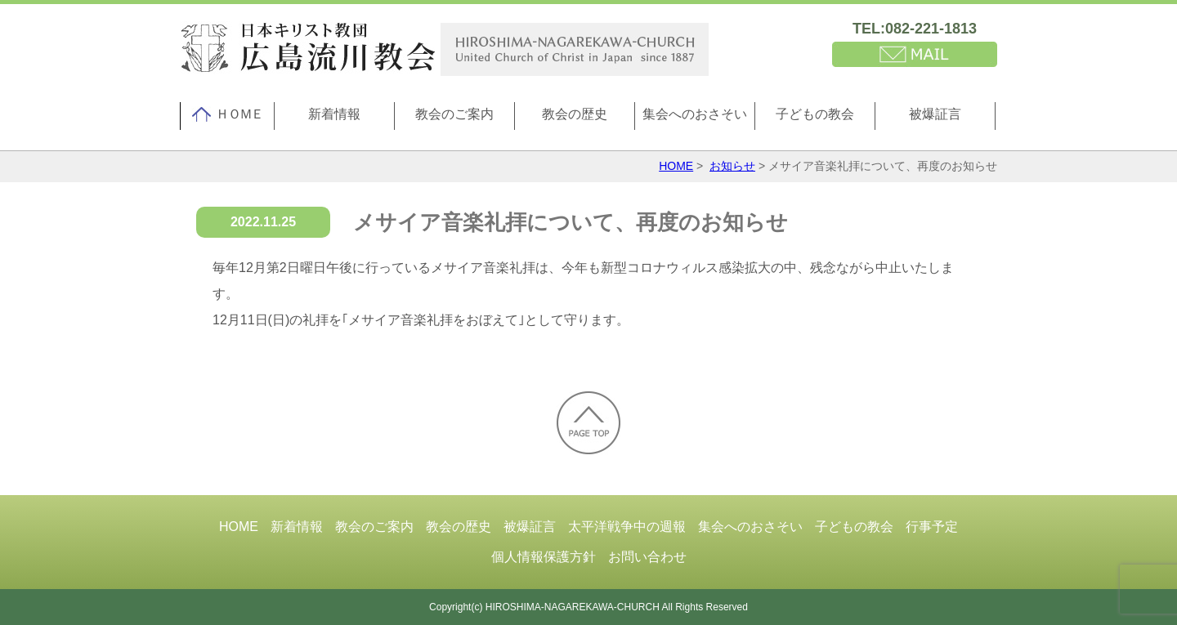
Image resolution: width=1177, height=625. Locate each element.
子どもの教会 (815, 114)
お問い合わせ (647, 557)
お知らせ (732, 165)
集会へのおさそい (694, 114)
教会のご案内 (454, 114)
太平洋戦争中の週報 (627, 526)
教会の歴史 (574, 114)
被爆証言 (935, 114)
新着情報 (334, 114)
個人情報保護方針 (543, 557)
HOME (676, 165)
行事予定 (932, 526)
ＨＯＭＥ (227, 114)
